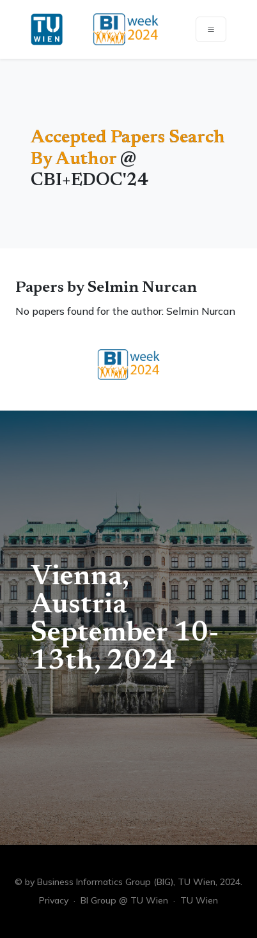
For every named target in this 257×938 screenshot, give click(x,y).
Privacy (53, 900)
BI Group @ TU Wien (124, 900)
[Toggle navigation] (211, 29)
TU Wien (199, 900)
